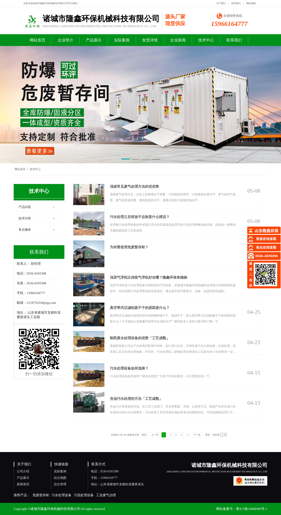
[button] (125, 160)
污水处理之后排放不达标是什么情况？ (140, 217)
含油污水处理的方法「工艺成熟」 (136, 399)
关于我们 (221, 3)
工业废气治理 (106, 495)
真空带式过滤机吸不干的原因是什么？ (140, 308)
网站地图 (251, 3)
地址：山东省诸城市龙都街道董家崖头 (117, 484)
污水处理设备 (61, 495)
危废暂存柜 (41, 495)
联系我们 (236, 3)
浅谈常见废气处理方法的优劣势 (134, 186)
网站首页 (20, 169)
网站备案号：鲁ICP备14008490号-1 (241, 509)
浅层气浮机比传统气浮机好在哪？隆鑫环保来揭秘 (148, 277)
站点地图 (60, 477)
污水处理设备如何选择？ (129, 368)
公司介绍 (23, 471)
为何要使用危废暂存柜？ (129, 247)
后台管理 (60, 484)
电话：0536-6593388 (104, 471)
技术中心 (35, 169)
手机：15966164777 (104, 477)
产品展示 (23, 477)
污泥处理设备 (84, 495)
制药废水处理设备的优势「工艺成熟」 (140, 338)
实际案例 (60, 471)
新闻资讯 (23, 484)
